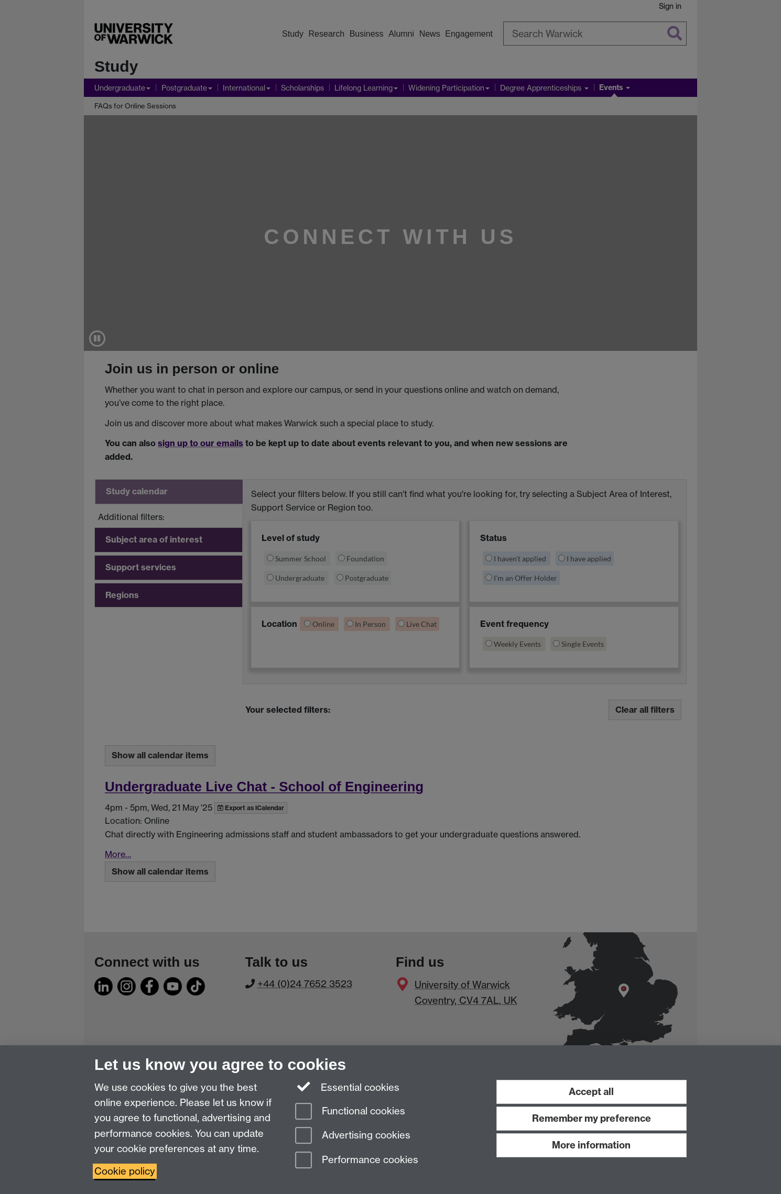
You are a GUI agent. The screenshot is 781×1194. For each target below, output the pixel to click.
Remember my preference (591, 1118)
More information (591, 1145)
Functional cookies (350, 1112)
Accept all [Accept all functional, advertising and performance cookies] (591, 1092)
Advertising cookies (352, 1136)
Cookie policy (124, 1171)
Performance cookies (356, 1160)
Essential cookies (347, 1086)
